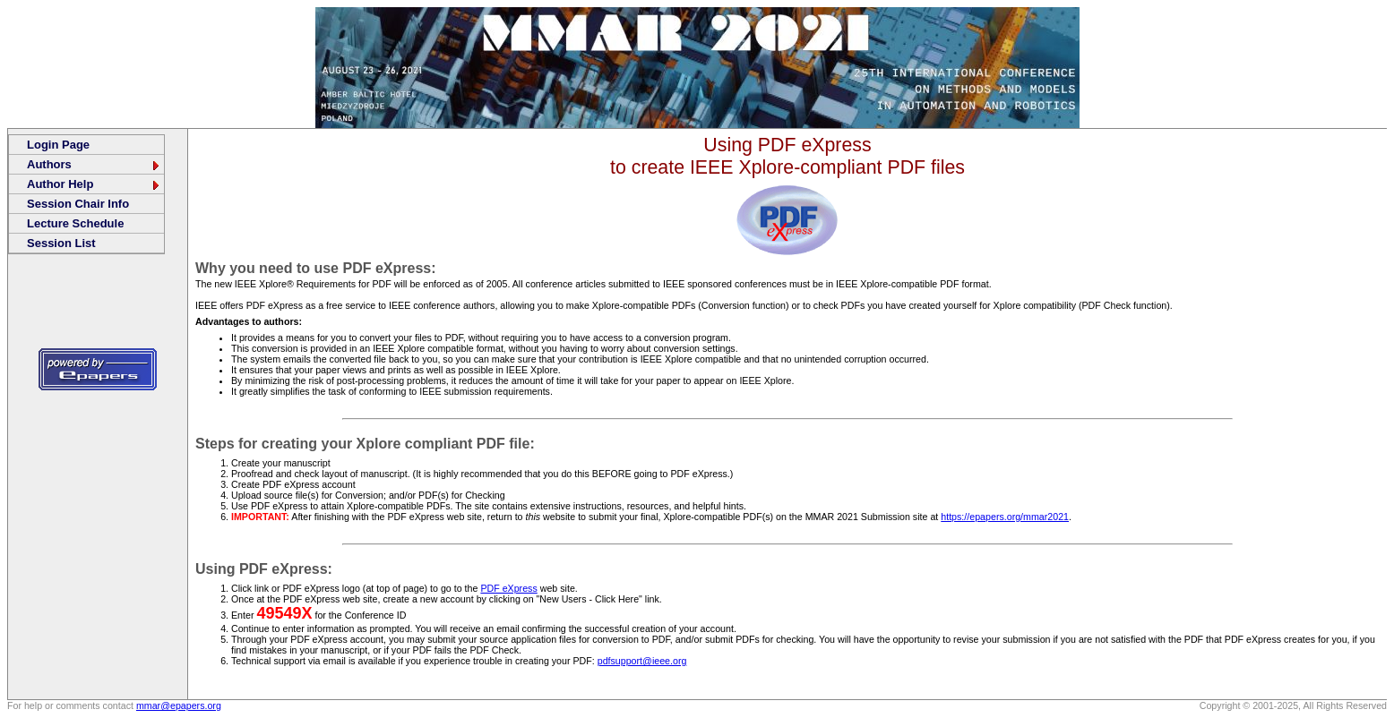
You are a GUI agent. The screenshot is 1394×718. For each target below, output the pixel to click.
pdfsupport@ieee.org (642, 660)
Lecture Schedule (75, 223)
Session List (61, 243)
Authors (94, 164)
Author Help (94, 184)
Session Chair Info (78, 203)
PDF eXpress (508, 588)
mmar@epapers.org (178, 705)
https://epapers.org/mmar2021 (1005, 516)
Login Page (58, 144)
